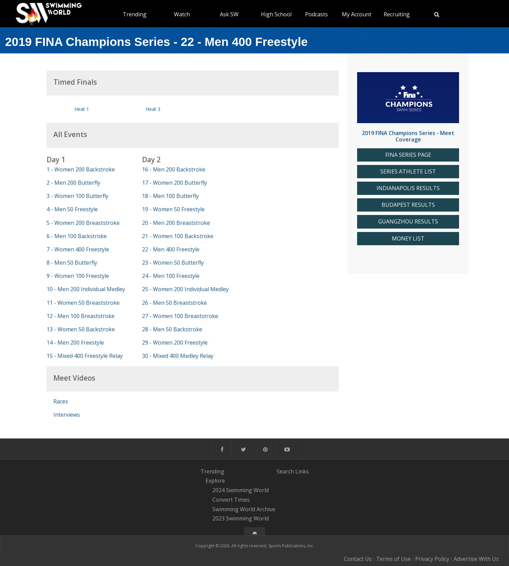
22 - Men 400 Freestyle (170, 249)
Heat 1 (81, 109)
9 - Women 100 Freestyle (78, 276)
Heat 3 (153, 109)
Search (285, 471)
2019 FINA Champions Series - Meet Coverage (408, 136)
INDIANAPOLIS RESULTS (408, 188)
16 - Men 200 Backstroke (173, 169)
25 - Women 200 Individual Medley (185, 289)
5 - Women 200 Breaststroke (83, 223)
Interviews (66, 414)
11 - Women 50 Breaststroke (83, 302)
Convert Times (231, 499)
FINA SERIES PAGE (408, 155)
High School (276, 14)
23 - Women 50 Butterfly (173, 262)
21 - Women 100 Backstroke (177, 236)
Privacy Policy (432, 559)
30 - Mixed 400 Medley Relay (177, 356)
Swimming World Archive (243, 509)
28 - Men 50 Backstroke (172, 329)
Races (60, 401)
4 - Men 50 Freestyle (72, 209)
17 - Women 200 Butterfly (174, 182)
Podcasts (316, 14)
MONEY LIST (408, 238)
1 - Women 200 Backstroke (81, 169)
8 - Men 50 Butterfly (72, 262)
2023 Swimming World (240, 518)
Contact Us (358, 559)
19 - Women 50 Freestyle (173, 209)
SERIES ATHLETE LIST (408, 171)
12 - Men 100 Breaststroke (81, 316)
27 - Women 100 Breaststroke (180, 316)
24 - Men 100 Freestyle (170, 276)
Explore (215, 481)
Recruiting (397, 14)
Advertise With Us (476, 559)
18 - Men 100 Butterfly (170, 196)
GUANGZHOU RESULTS (408, 221)
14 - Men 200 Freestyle (75, 342)
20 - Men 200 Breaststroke (176, 223)
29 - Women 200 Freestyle (175, 342)
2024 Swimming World (240, 490)
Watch (182, 14)
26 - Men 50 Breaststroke (174, 302)
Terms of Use (393, 559)
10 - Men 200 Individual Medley (86, 289)
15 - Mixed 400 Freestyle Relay (85, 356)
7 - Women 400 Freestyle (78, 249)
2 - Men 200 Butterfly (73, 182)
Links (302, 471)
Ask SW (229, 14)
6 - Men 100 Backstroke (77, 236)
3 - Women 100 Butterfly (77, 196)
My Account (356, 14)
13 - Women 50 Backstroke (81, 329)
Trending (134, 14)
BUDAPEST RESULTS (408, 205)
